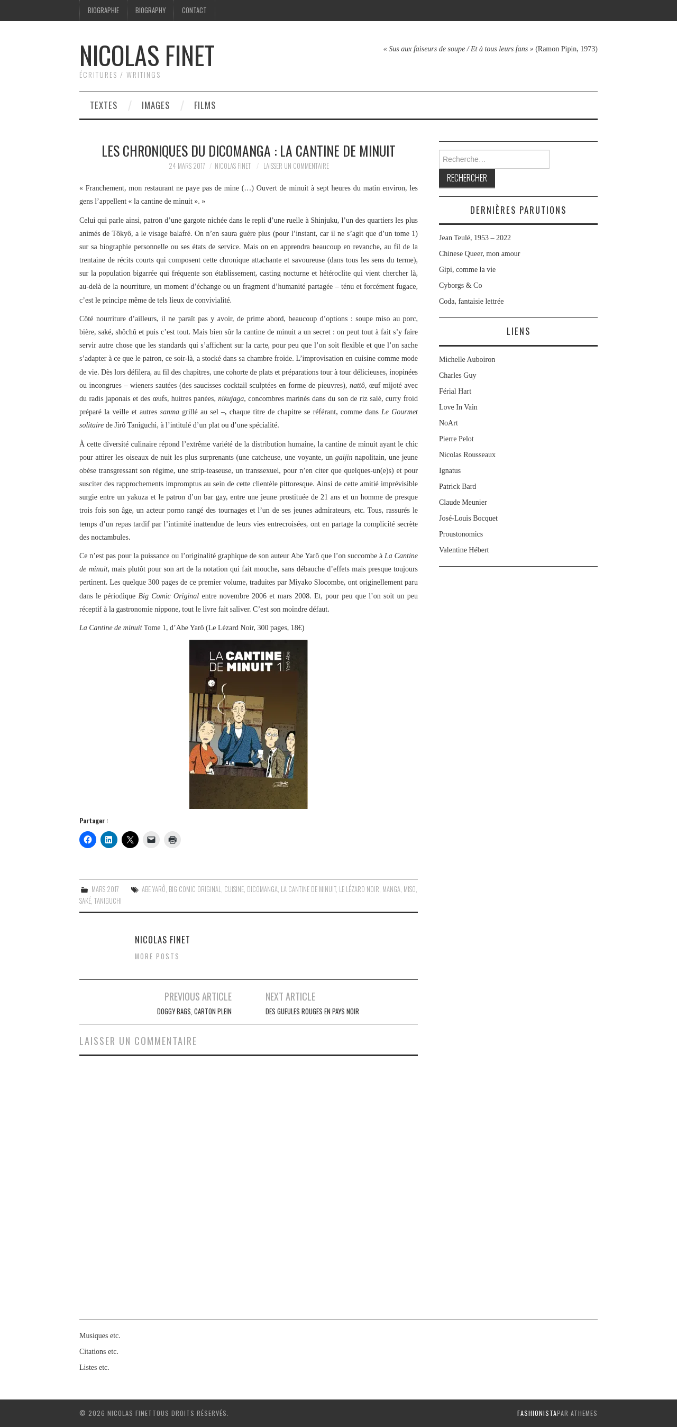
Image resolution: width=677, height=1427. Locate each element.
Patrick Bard (457, 486)
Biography (150, 10)
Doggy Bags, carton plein (194, 1011)
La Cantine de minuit (308, 889)
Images (156, 105)
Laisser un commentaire (296, 166)
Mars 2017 (105, 889)
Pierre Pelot (456, 439)
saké (85, 901)
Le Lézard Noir (359, 889)
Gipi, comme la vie (467, 270)
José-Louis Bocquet (468, 518)
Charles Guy (457, 375)
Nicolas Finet (147, 55)
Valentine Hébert (464, 550)
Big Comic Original (195, 889)
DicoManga (262, 889)
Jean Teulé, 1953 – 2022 (475, 238)
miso (410, 889)
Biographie (103, 10)
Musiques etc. (100, 1336)
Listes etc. (94, 1367)
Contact (194, 10)
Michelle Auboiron (467, 359)
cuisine (234, 889)
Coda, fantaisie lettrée (471, 301)
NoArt (448, 423)
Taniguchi (108, 901)
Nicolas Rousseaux (467, 455)
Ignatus (450, 471)
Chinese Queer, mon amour (479, 254)
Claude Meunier (463, 502)
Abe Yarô (154, 889)
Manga (391, 889)
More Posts (157, 956)
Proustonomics (461, 534)
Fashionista (537, 1413)
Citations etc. (98, 1352)
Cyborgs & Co (460, 285)
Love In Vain (458, 407)
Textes (103, 105)
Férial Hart (455, 391)
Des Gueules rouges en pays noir (312, 1011)
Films (205, 105)
